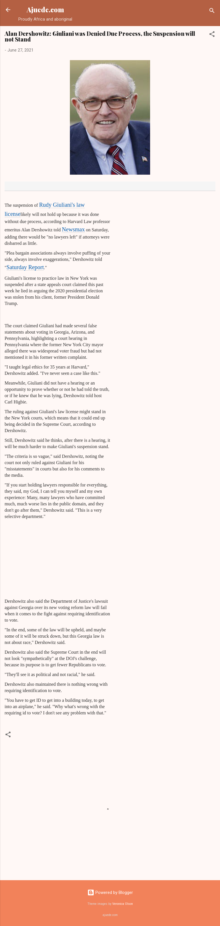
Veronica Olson (122, 904)
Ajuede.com (45, 9)
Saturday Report (25, 267)
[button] (212, 35)
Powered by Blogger (110, 892)
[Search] (212, 11)
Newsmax (73, 229)
